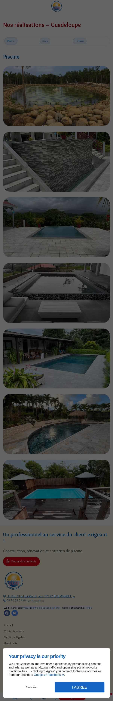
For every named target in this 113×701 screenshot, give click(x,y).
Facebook (54, 674)
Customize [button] (31, 687)
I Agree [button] (79, 687)
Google (39, 674)
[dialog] (56, 673)
